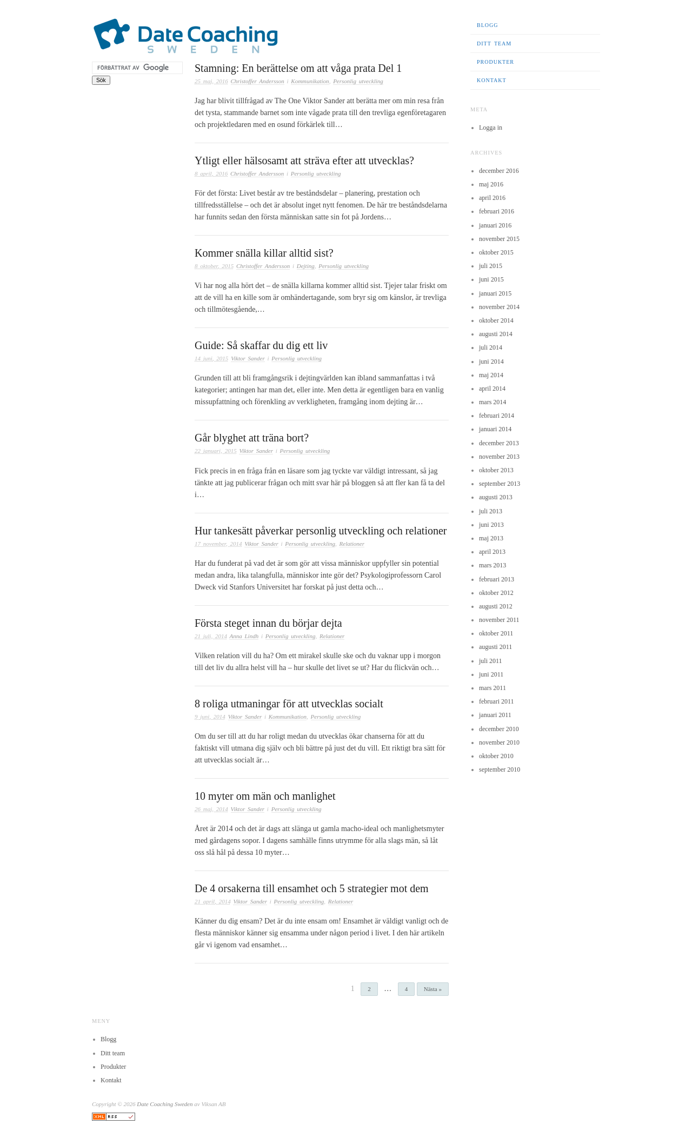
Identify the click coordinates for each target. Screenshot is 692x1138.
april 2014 (492, 388)
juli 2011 (490, 661)
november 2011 (499, 620)
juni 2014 (491, 361)
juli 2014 (490, 347)
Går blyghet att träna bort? (252, 438)
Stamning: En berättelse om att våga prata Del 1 (298, 68)
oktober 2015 (496, 252)
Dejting (306, 266)
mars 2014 (492, 402)
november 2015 (499, 239)
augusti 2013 (496, 497)
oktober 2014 (496, 320)
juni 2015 (491, 279)
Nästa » (433, 989)
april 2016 (492, 198)
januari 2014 (495, 429)
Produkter (495, 62)
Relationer (352, 543)
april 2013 (492, 551)
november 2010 (499, 742)
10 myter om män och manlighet (265, 796)
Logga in (490, 127)
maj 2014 (491, 375)
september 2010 (499, 769)
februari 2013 (496, 579)
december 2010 (499, 729)
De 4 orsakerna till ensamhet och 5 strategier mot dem (312, 888)
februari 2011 (496, 701)
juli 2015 (490, 266)
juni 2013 (491, 524)
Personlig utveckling (358, 81)
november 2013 (499, 456)
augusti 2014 (496, 334)
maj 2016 (491, 184)
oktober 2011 (496, 633)
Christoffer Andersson (257, 81)
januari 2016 (495, 225)
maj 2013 (491, 538)
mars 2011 (492, 688)
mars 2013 (492, 565)
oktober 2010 (496, 756)
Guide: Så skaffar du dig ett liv (261, 345)
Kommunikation (310, 81)
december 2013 (499, 443)
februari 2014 (496, 415)
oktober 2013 (496, 470)
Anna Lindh (243, 636)
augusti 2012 (496, 606)
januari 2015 (495, 293)
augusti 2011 (495, 647)
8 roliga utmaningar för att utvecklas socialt (289, 703)
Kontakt (492, 80)
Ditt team (494, 43)
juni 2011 (491, 674)
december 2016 (499, 171)
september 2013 (499, 483)
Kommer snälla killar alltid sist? (264, 253)
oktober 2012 (496, 593)
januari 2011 (495, 715)
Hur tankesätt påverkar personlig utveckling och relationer (321, 531)
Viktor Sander (248, 358)
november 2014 (499, 307)
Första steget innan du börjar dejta (268, 623)
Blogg (487, 25)
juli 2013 (490, 511)
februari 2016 (496, 211)
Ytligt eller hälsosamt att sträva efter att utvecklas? (304, 160)
